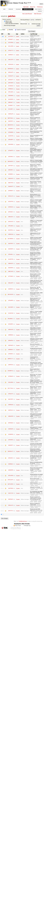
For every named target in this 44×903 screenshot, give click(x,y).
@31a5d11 (10, 458)
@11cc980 (10, 46)
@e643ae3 (10, 499)
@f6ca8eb (10, 226)
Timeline (10, 9)
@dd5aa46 (10, 114)
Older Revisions (37, 13)
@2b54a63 (10, 345)
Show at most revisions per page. (30, 23)
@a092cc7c (10, 358)
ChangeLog (27, 525)
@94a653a (10, 340)
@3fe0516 (10, 440)
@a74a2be (10, 36)
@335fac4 (10, 410)
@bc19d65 (10, 307)
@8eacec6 (10, 505)
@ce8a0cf (10, 105)
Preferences (40, 7)
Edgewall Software (16, 528)
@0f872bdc (10, 118)
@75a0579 (10, 150)
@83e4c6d (10, 329)
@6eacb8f (10, 283)
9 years (17, 36)
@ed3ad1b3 (10, 161)
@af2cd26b (10, 484)
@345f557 (10, 121)
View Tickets (38, 9)
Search (40, 11)
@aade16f (10, 186)
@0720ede (10, 423)
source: (4, 16)
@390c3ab (10, 234)
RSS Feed (18, 525)
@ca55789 (10, 259)
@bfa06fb (10, 324)
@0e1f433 (10, 182)
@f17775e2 (10, 388)
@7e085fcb (10, 371)
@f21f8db (10, 42)
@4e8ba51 (10, 54)
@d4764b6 (10, 488)
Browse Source (28, 9)
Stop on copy (8, 21)
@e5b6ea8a (10, 68)
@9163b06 (10, 95)
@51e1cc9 (10, 196)
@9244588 (10, 144)
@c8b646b (10, 434)
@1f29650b (10, 238)
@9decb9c (10, 216)
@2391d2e (10, 207)
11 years (18, 92)
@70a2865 (10, 300)
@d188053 (10, 128)
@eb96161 (10, 289)
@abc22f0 (10, 59)
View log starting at (27, 19)
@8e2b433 (10, 178)
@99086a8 (10, 335)
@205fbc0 (10, 364)
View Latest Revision (27, 13)
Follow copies (8, 22)
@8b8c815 (10, 263)
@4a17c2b (10, 493)
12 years (18, 109)
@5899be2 (10, 464)
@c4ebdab (10, 85)
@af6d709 (10, 136)
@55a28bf (10, 139)
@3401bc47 (10, 451)
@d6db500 (10, 470)
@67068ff (10, 39)
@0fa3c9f (10, 72)
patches (11, 16)
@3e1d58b (10, 382)
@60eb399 (10, 416)
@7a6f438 (10, 313)
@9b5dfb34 (10, 125)
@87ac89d (10, 475)
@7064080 (10, 132)
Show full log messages (9, 25)
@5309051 (10, 174)
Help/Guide (25, 7)
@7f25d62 (10, 276)
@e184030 (10, 99)
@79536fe (10, 354)
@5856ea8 (10, 404)
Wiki (4, 9)
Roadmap (18, 9)
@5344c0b (10, 64)
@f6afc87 (10, 394)
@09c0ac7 (10, 102)
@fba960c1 (10, 318)
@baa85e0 (10, 267)
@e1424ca (10, 230)
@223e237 (10, 79)
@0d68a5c (10, 349)
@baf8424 (10, 243)
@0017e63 (10, 271)
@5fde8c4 (10, 212)
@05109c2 (10, 170)
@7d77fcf (10, 510)
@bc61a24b (10, 294)
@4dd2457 (10, 445)
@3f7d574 (10, 165)
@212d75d (10, 201)
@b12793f (10, 399)
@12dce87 (10, 76)
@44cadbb (10, 92)
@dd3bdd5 (10, 429)
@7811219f (10, 480)
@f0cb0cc (10, 254)
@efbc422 (10, 221)
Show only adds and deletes (11, 23)
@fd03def (10, 190)
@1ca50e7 (10, 109)
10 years (18, 79)
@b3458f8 (10, 249)
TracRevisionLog (23, 521)
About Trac (32, 7)
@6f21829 (10, 82)
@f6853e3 (10, 89)
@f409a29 (10, 376)
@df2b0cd (10, 156)
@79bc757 (10, 50)
